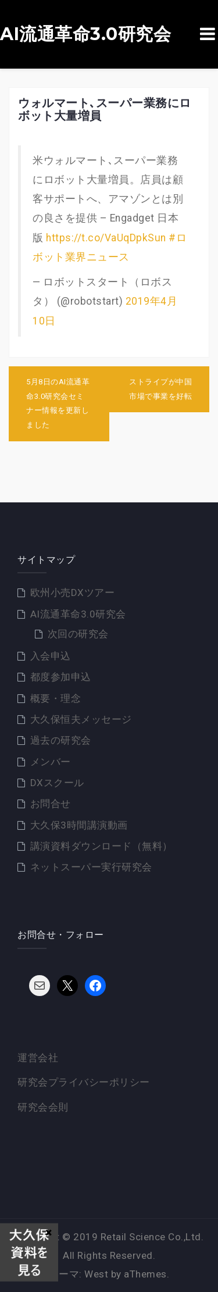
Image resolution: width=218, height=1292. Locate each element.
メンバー (50, 762)
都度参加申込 (60, 677)
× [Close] (48, 1232)
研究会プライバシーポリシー (83, 1082)
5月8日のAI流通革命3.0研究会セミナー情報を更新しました (58, 403)
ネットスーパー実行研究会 (91, 867)
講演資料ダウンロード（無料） (101, 846)
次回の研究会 (78, 634)
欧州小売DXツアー (72, 592)
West (96, 1274)
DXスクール (57, 782)
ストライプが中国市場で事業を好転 (160, 389)
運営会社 (37, 1057)
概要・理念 (55, 698)
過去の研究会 (60, 740)
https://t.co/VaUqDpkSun (106, 238)
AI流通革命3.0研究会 (85, 34)
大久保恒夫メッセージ (81, 719)
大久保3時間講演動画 (79, 825)
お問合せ (50, 803)
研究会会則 (43, 1107)
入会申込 (50, 656)
